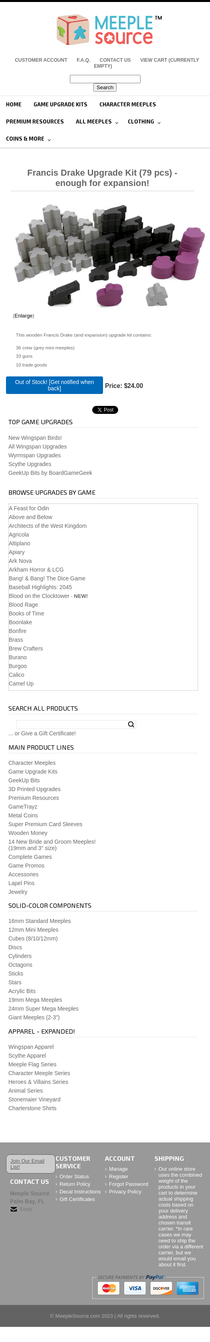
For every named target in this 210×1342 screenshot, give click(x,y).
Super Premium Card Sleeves (45, 824)
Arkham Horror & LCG (36, 569)
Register (118, 1176)
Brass (16, 640)
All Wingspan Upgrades (37, 446)
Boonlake (20, 622)
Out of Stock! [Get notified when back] (54, 385)
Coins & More (25, 138)
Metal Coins (23, 815)
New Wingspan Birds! (35, 438)
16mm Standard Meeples (39, 921)
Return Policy (74, 1184)
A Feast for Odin (29, 508)
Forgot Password (128, 1184)
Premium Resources (35, 121)
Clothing (141, 121)
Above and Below (30, 517)
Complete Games (30, 857)
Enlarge (24, 316)
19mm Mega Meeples (35, 1000)
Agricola (19, 534)
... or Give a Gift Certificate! (42, 733)
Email (26, 1209)
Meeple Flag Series (32, 1064)
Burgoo (18, 666)
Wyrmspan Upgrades (34, 455)
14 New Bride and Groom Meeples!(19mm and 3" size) (52, 845)
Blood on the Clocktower (39, 596)
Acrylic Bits (22, 991)
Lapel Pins (21, 883)
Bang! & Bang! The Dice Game (47, 578)
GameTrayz (23, 806)
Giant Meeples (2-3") (34, 1017)
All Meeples (94, 121)
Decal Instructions (80, 1192)
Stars (15, 982)
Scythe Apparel (27, 1055)
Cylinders (20, 956)
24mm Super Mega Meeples (43, 1008)
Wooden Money (28, 833)
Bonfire (17, 631)
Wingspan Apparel (31, 1047)
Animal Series (25, 1090)
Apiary (17, 552)
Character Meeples (127, 104)
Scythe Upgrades (29, 464)
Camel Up (21, 683)
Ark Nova (20, 561)
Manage (118, 1169)
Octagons (20, 965)
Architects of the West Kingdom (48, 526)
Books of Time (26, 613)
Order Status (74, 1176)
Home (14, 104)
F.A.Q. (83, 60)
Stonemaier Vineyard (34, 1099)
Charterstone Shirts (32, 1108)
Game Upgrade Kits (60, 104)
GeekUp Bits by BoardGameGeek (50, 473)
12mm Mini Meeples (33, 930)
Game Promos (26, 865)
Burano (18, 657)
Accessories (23, 874)
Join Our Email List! (27, 1164)
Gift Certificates (77, 1199)
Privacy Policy (125, 1192)
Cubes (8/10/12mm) (33, 938)
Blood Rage (23, 604)
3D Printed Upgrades (34, 789)
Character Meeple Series (39, 1073)
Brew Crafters (26, 648)
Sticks (15, 973)
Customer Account (41, 60)
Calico (16, 675)
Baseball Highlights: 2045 (40, 587)
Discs (15, 947)
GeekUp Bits (24, 780)
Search (131, 724)
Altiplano (19, 543)
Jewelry (17, 892)
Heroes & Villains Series (38, 1082)
